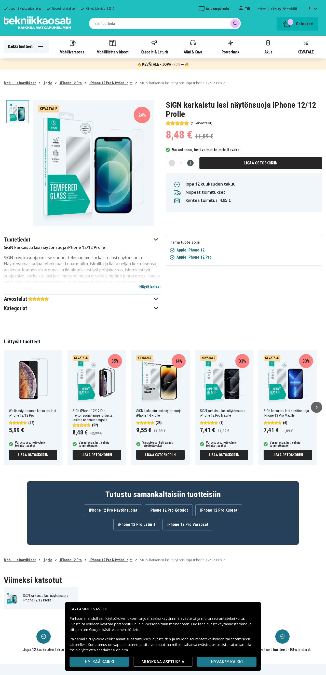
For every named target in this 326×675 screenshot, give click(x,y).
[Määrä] (181, 163)
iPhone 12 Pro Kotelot (169, 510)
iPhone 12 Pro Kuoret (218, 510)
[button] (82, 239)
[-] (172, 163)
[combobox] (165, 23)
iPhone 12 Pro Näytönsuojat (110, 83)
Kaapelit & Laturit (154, 46)
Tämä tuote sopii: (185, 242)
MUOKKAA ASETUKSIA (163, 662)
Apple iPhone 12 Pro (194, 257)
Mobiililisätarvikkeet (113, 46)
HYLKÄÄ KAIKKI (99, 662)
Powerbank (230, 46)
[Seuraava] (316, 407)
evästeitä (189, 618)
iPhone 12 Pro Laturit (136, 524)
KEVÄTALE (305, 46)
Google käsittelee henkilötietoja (116, 629)
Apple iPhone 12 (190, 250)
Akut (268, 46)
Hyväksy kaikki (227, 662)
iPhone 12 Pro (70, 83)
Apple (47, 83)
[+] (190, 163)
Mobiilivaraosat (72, 46)
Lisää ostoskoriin (261, 163)
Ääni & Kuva (193, 46)
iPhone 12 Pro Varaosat (187, 524)
